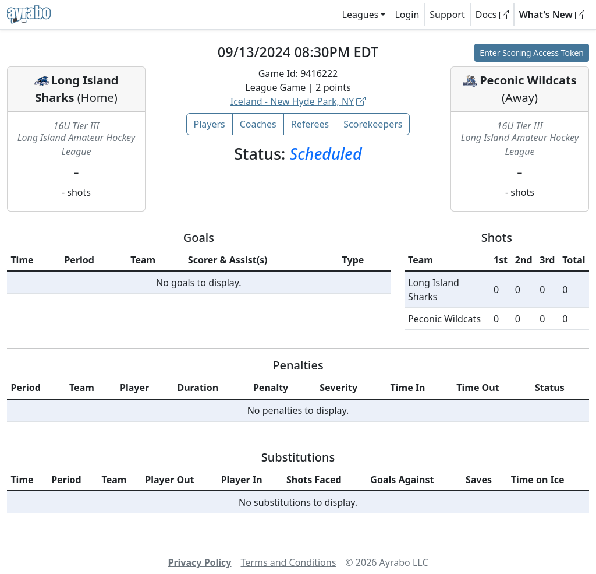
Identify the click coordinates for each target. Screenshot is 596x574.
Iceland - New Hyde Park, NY (298, 101)
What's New (551, 14)
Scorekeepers (372, 124)
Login (407, 14)
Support (447, 14)
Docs (492, 14)
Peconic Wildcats (528, 80)
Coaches (258, 124)
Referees (310, 124)
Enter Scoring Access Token (532, 52)
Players (209, 124)
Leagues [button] (360, 14)
